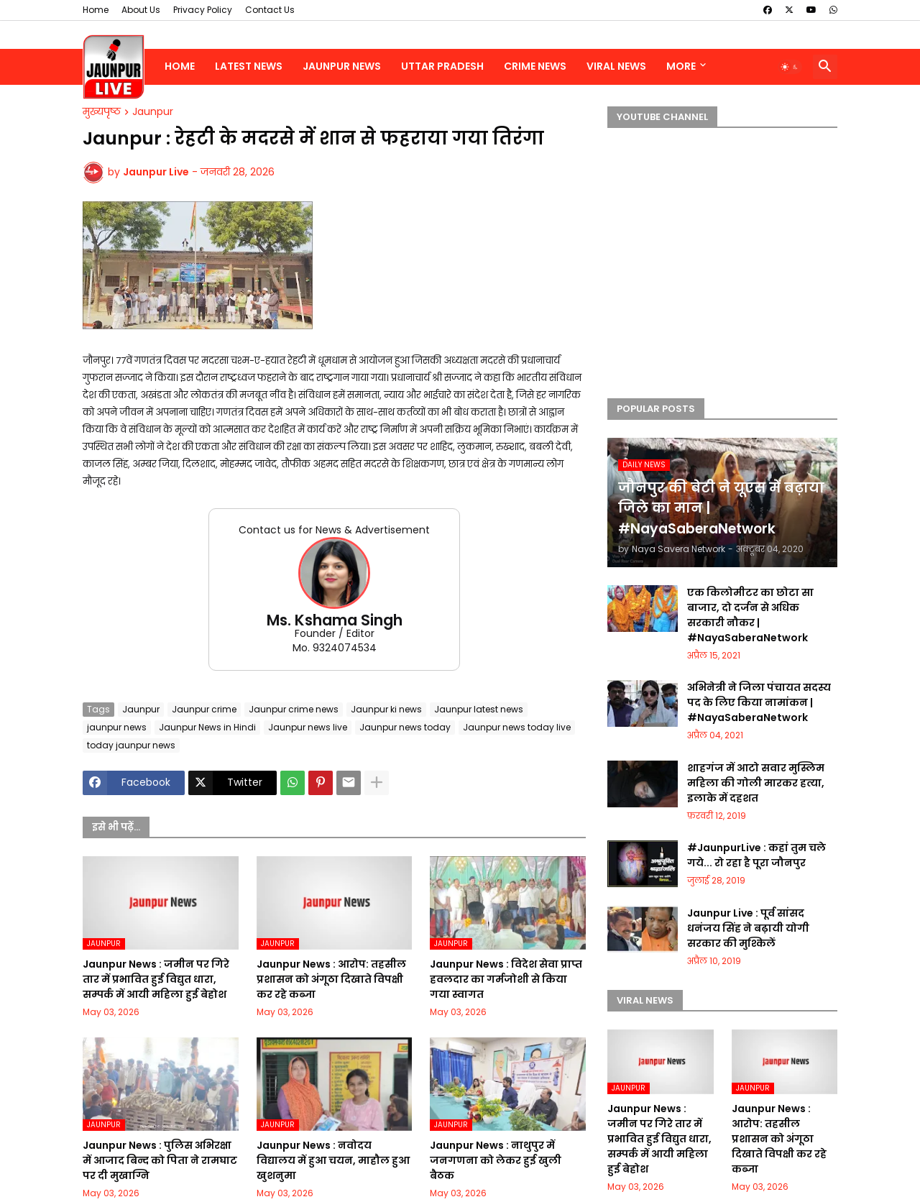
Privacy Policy (202, 10)
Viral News (616, 66)
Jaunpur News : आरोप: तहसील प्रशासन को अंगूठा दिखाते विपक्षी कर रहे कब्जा (331, 979)
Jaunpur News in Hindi (207, 727)
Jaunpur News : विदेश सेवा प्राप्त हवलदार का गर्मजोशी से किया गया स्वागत (506, 979)
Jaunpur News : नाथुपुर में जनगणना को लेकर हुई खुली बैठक (495, 1160)
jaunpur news (117, 727)
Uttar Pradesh (442, 66)
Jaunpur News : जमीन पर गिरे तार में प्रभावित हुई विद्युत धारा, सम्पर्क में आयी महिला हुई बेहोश (156, 979)
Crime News (535, 66)
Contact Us (270, 10)
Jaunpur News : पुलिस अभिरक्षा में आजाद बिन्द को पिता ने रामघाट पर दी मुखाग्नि (160, 1160)
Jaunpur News (342, 66)
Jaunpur (152, 112)
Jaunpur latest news (478, 709)
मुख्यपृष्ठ (102, 112)
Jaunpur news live (307, 727)
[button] (790, 67)
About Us (140, 10)
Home (96, 10)
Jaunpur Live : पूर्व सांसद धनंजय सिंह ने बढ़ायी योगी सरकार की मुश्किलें (748, 928)
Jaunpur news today (405, 727)
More (681, 66)
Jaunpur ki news (386, 709)
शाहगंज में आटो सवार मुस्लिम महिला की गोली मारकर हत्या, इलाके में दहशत (755, 783)
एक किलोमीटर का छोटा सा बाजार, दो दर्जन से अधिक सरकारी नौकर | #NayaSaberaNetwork (750, 615)
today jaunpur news (131, 745)
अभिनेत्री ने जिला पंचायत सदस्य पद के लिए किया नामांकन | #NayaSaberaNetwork (759, 702)
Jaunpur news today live (517, 727)
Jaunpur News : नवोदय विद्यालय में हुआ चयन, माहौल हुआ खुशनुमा (333, 1160)
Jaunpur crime (204, 709)
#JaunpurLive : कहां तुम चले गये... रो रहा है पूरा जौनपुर (756, 855)
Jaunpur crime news (294, 709)
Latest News (248, 66)
